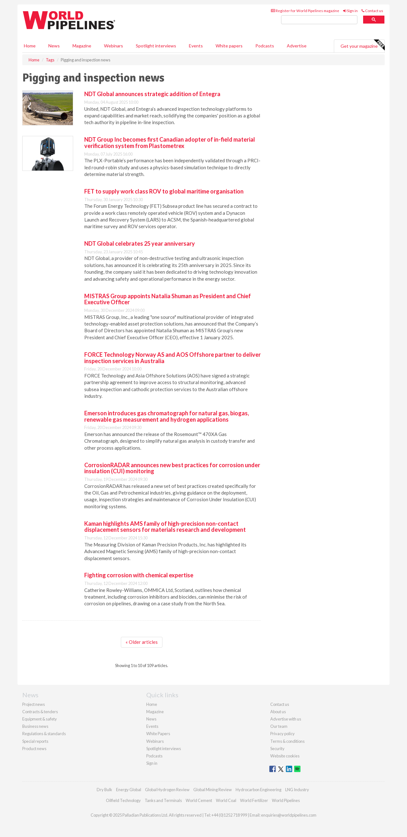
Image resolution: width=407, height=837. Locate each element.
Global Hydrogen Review (167, 789)
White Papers (158, 733)
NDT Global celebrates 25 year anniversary (139, 243)
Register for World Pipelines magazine (305, 11)
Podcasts (264, 45)
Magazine (81, 45)
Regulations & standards (44, 733)
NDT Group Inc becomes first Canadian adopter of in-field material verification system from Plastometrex (169, 142)
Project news (33, 704)
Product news (34, 748)
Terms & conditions (287, 741)
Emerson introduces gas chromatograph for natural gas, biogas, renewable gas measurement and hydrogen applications (166, 416)
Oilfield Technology (123, 800)
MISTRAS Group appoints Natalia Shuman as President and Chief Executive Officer (167, 299)
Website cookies (285, 755)
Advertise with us (285, 718)
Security (277, 748)
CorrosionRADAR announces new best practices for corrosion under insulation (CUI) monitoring (172, 468)
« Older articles (142, 642)
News (151, 718)
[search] (319, 20)
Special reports (35, 741)
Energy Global (128, 789)
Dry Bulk (104, 789)
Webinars (113, 45)
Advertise (297, 45)
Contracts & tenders (40, 711)
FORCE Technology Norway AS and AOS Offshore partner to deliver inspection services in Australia (172, 357)
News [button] (54, 45)
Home (30, 45)
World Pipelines (286, 800)
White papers (229, 45)
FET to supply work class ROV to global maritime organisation (164, 191)
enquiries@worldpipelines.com (288, 815)
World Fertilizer (254, 800)
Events (196, 45)
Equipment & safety (39, 718)
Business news (35, 726)
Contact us (372, 11)
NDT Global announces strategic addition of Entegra (152, 93)
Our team (278, 726)
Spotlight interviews (156, 45)
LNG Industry (297, 789)
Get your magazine (362, 45)
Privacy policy (282, 733)
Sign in (350, 11)
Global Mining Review (212, 789)
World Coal (226, 800)
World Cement (199, 800)
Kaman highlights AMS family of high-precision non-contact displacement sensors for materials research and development (165, 526)
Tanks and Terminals (163, 800)
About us (278, 711)
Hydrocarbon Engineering (258, 789)
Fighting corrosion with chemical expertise (138, 575)
